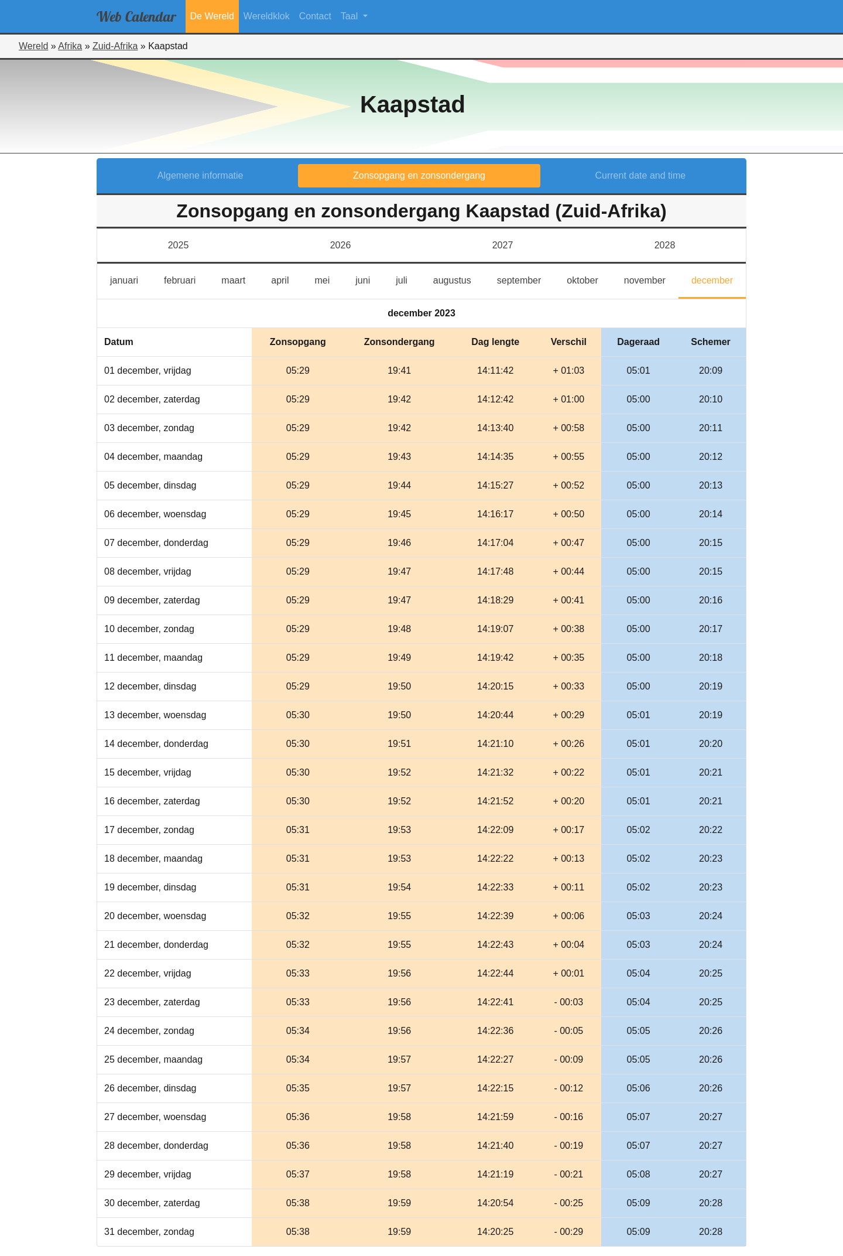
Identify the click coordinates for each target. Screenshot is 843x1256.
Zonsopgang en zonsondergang (419, 175)
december (718, 279)
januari (130, 279)
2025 (178, 245)
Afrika (70, 46)
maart (239, 279)
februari (186, 279)
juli (407, 279)
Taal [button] (351, 16)
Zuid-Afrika (115, 46)
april (286, 279)
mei (328, 279)
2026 (340, 245)
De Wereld (212, 16)
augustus (458, 279)
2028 (665, 245)
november (651, 279)
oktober (589, 279)
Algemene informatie (200, 175)
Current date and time (640, 175)
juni (369, 279)
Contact (315, 16)
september (525, 279)
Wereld (33, 46)
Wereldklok (267, 16)
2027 (502, 245)
